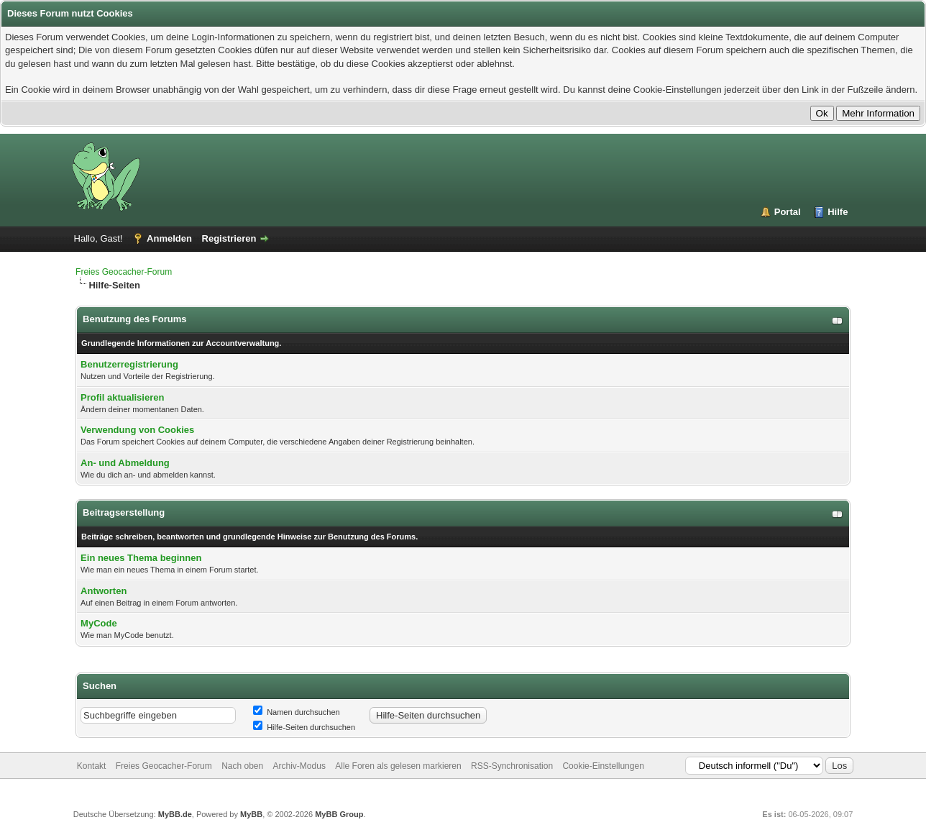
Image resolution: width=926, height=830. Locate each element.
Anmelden (169, 238)
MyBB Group (339, 814)
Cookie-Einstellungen (602, 766)
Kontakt (91, 766)
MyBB (251, 814)
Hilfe (838, 211)
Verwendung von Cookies (137, 429)
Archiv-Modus (299, 766)
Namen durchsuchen (296, 712)
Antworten (104, 590)
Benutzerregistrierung (129, 364)
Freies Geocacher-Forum (123, 272)
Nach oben (242, 766)
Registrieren (229, 238)
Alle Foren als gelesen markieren (398, 766)
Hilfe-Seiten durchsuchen (304, 727)
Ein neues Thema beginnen (141, 557)
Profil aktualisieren (122, 397)
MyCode (99, 623)
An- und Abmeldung (125, 462)
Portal (787, 211)
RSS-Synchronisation (512, 766)
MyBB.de (175, 814)
